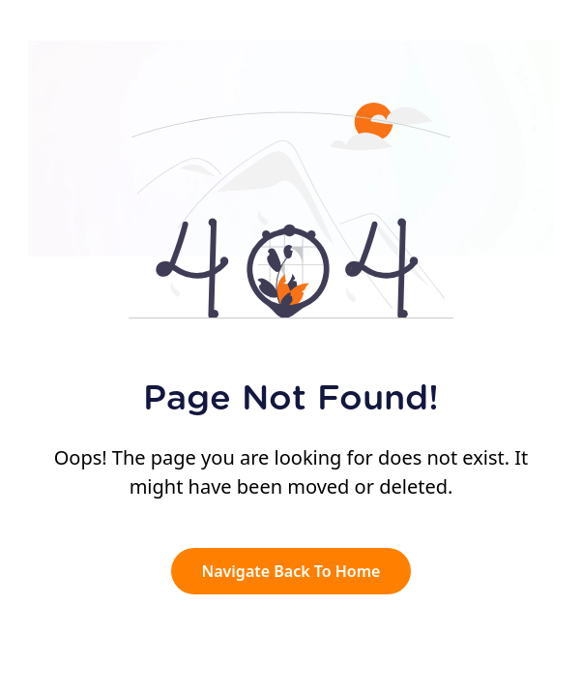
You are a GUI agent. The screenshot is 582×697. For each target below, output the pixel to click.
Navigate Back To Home (291, 571)
